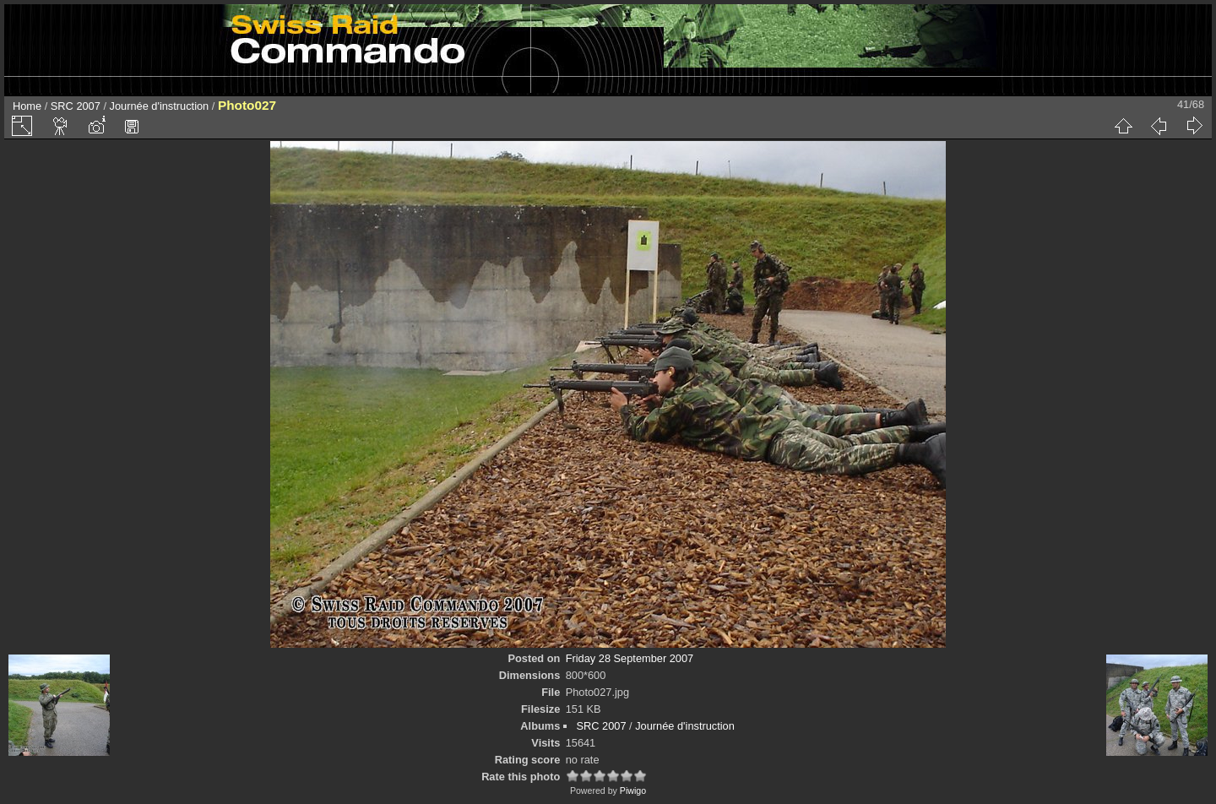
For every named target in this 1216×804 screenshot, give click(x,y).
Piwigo (633, 790)
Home (27, 106)
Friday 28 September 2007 (630, 658)
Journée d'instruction (159, 106)
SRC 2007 (75, 106)
